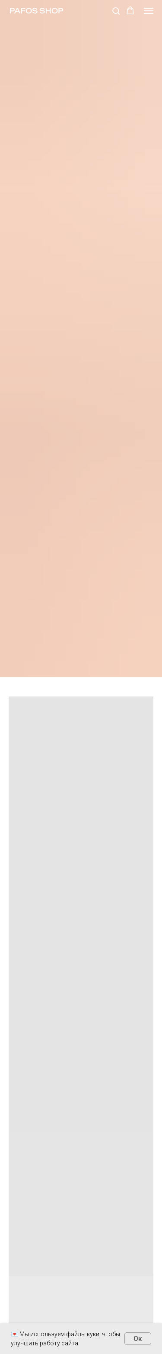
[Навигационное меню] (148, 11)
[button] (116, 10)
